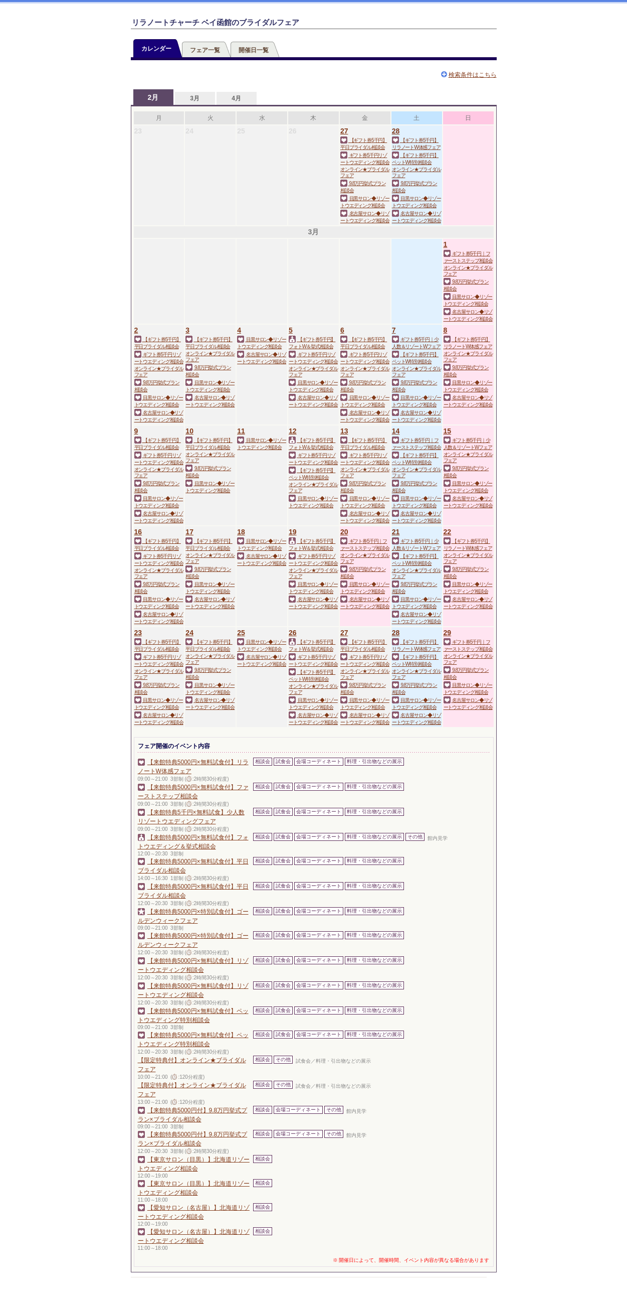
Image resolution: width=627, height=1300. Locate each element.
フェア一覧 (205, 50)
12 (293, 431)
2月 (153, 97)
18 (241, 532)
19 (293, 532)
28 (396, 131)
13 (344, 431)
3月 (194, 98)
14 (396, 431)
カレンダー (156, 48)
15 (448, 431)
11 (241, 431)
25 (241, 633)
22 (448, 532)
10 (189, 431)
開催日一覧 (254, 50)
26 (293, 633)
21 (396, 532)
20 (344, 532)
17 (189, 532)
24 (189, 633)
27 (344, 131)
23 (138, 633)
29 (448, 633)
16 (138, 532)
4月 (236, 98)
